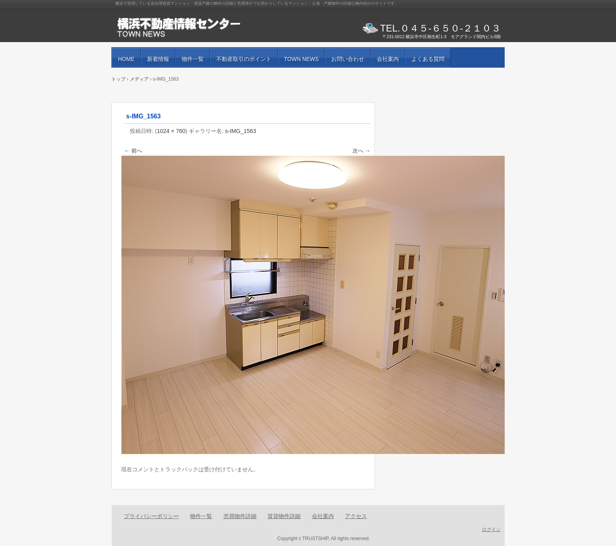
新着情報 (158, 59)
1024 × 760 (171, 131)
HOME (126, 59)
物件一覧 (193, 59)
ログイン (491, 529)
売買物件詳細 (239, 516)
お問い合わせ (347, 59)
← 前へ (133, 151)
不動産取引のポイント (243, 59)
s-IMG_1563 (240, 131)
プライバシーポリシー (151, 516)
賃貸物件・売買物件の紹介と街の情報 (205, 27)
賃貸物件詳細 (284, 516)
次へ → (361, 151)
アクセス (356, 516)
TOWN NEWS (301, 59)
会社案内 (388, 59)
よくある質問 (427, 59)
